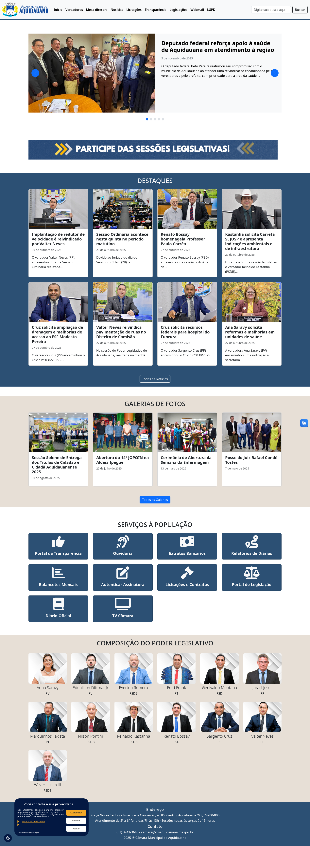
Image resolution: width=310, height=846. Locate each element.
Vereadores (74, 10)
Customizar (76, 812)
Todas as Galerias (155, 500)
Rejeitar (76, 820)
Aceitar (76, 828)
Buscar (300, 10)
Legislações (178, 10)
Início (58, 10)
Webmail (197, 10)
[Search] (271, 9)
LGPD (211, 10)
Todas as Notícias (155, 379)
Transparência (155, 10)
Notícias (117, 10)
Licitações (134, 10)
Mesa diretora (97, 10)
